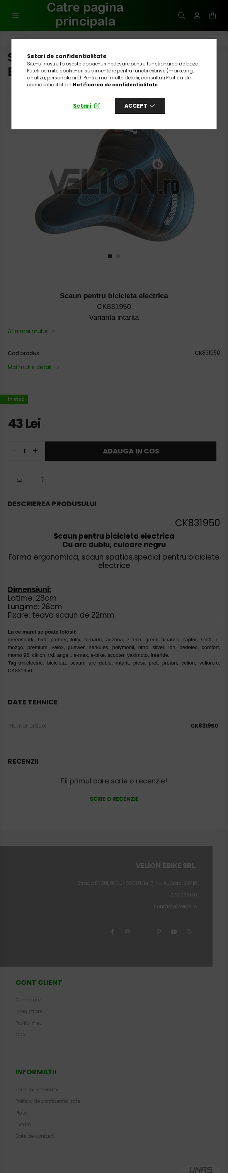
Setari (82, 106)
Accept (135, 106)
